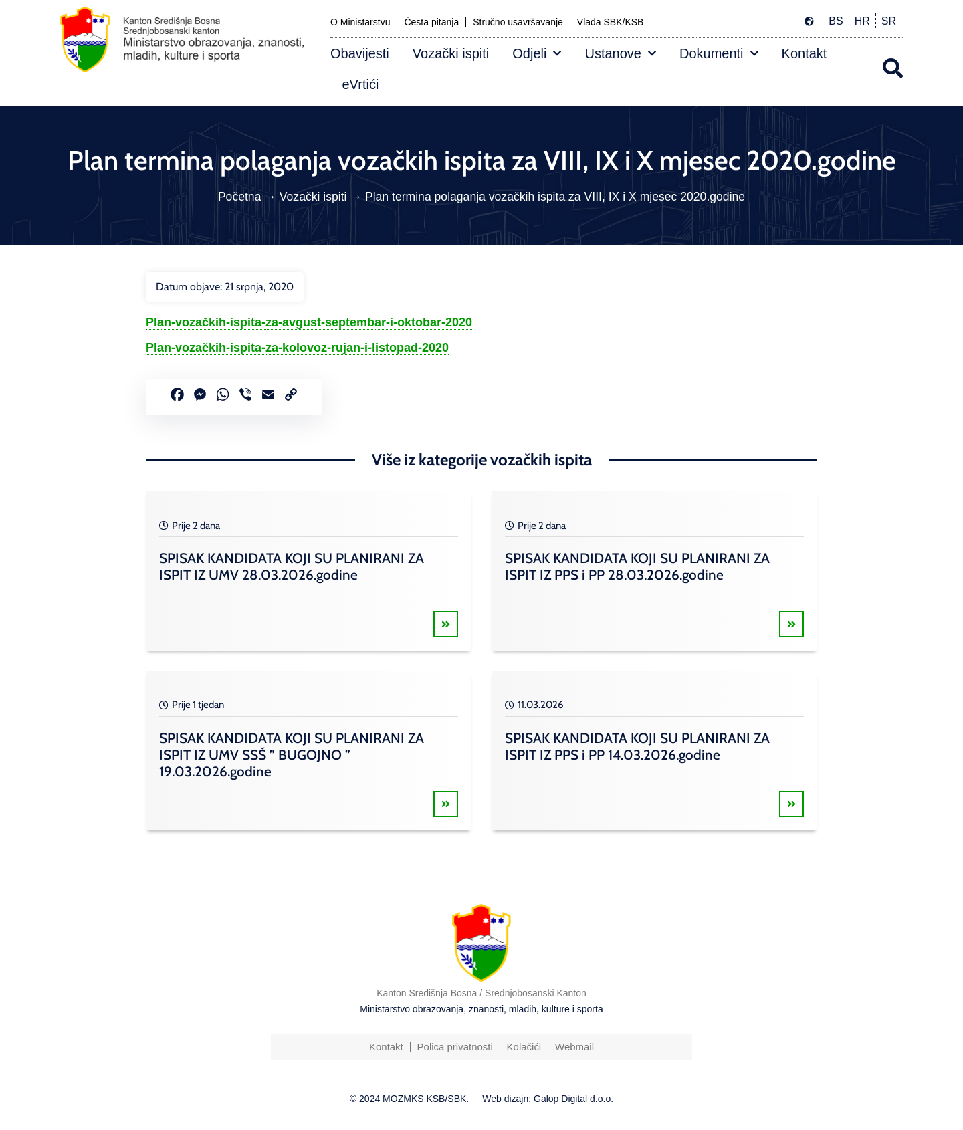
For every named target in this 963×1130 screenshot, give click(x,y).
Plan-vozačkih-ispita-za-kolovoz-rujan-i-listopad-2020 (297, 347)
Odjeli (536, 53)
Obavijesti (359, 53)
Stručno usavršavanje (518, 22)
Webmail (574, 1046)
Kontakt (804, 53)
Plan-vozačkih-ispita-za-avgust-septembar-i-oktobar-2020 (309, 322)
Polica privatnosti (454, 1046)
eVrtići (360, 84)
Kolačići (524, 1046)
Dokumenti (718, 53)
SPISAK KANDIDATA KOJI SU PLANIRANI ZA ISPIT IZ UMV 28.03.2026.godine (291, 566)
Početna (239, 196)
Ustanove (620, 53)
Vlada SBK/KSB (610, 22)
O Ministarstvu (360, 22)
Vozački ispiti (451, 53)
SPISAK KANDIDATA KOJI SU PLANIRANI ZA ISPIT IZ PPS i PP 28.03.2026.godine (637, 566)
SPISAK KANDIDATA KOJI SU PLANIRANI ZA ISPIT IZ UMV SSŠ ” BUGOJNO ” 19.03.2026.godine (291, 754)
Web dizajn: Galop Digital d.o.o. (547, 1098)
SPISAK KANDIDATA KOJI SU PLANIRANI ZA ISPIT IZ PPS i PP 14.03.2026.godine (637, 746)
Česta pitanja (431, 22)
